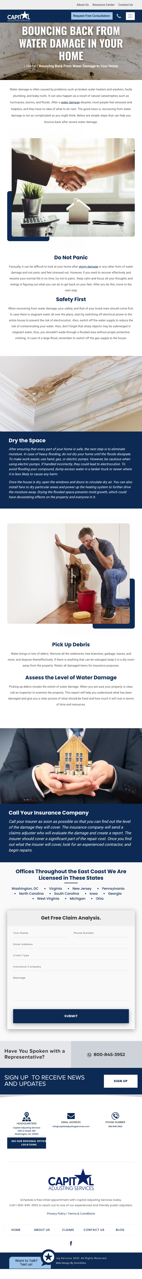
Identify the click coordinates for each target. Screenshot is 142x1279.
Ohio (100, 898)
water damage (70, 102)
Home (31, 66)
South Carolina (66, 893)
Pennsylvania (113, 888)
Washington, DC (25, 888)
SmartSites (80, 1263)
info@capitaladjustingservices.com (71, 1126)
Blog (120, 1230)
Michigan (77, 898)
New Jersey (82, 888)
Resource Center (103, 4)
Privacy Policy (56, 1214)
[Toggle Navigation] (130, 16)
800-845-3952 (106, 1054)
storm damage (88, 266)
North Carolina (31, 893)
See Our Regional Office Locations (28, 1143)
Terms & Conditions (81, 1214)
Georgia (115, 893)
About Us (83, 4)
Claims (68, 1230)
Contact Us (125, 4)
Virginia (55, 888)
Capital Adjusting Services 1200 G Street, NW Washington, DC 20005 (26, 1130)
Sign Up (121, 1081)
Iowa (94, 893)
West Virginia (48, 898)
